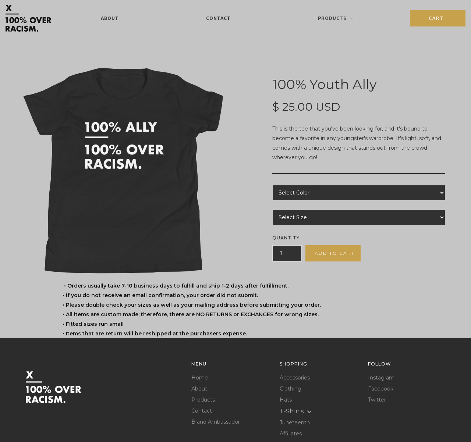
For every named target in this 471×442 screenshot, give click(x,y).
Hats (286, 400)
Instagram (381, 378)
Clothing (290, 389)
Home (199, 378)
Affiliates (291, 433)
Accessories (295, 378)
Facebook (380, 389)
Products (203, 400)
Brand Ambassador (215, 422)
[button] (336, 18)
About (110, 18)
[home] (29, 18)
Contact (218, 18)
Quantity (286, 237)
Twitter (377, 400)
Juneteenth (295, 422)
